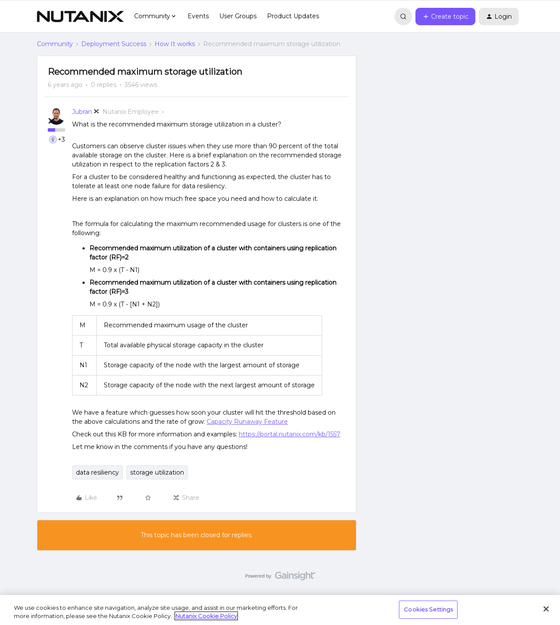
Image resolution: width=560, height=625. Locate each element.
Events (198, 16)
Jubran (82, 112)
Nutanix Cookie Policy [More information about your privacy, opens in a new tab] (206, 615)
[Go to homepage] (80, 16)
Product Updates (293, 16)
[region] (280, 610)
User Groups (238, 16)
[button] (445, 16)
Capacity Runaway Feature (247, 422)
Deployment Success (113, 44)
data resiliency (97, 472)
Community (55, 44)
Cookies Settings (428, 609)
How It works (175, 44)
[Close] (546, 608)
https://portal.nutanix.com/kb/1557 (289, 434)
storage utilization (157, 472)
